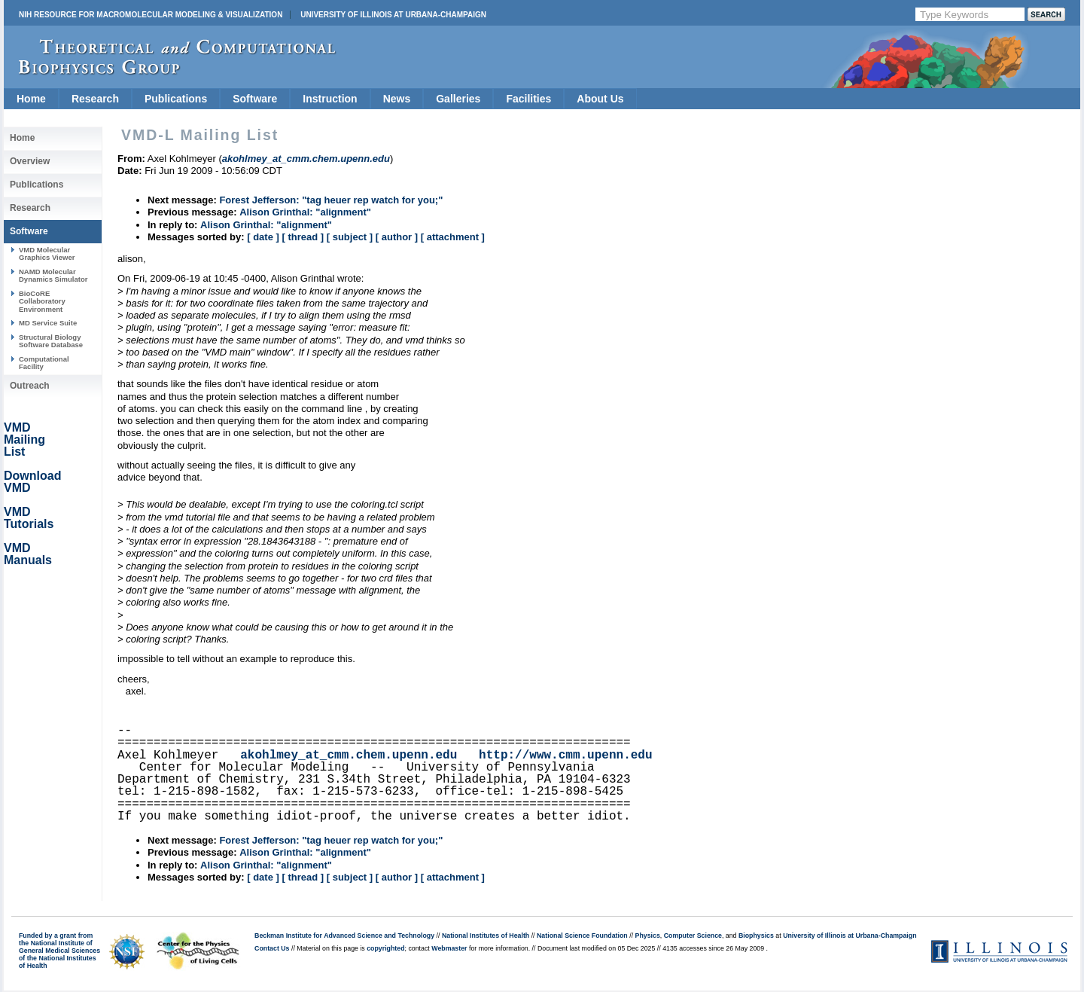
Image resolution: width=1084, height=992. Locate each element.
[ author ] (397, 237)
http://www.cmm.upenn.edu (565, 755)
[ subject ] (350, 237)
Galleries (458, 99)
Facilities (528, 99)
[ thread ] (303, 237)
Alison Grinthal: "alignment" (305, 212)
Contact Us (271, 948)
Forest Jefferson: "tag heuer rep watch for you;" (331, 200)
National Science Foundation (582, 935)
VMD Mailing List (24, 439)
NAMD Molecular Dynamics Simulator (53, 275)
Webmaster (449, 948)
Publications (176, 99)
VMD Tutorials (28, 517)
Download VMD (32, 481)
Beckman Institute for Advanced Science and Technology (344, 935)
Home (31, 99)
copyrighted (385, 948)
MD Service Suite (48, 323)
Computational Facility (44, 363)
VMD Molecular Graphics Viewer (47, 253)
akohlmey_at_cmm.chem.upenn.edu (348, 755)
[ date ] (263, 237)
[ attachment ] (453, 237)
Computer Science (693, 935)
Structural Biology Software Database (51, 341)
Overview (30, 161)
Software (255, 99)
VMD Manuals (28, 554)
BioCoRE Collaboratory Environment (42, 301)
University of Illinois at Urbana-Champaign (393, 15)
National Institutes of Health (485, 935)
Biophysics (756, 935)
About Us (600, 99)
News (397, 99)
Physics (647, 935)
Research (95, 99)
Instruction (330, 99)
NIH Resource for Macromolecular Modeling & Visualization (150, 15)
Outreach (30, 385)
